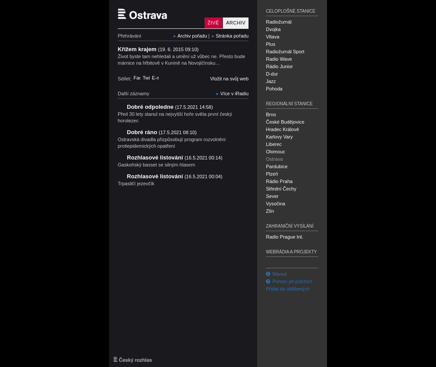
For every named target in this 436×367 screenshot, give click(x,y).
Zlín (270, 211)
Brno (271, 114)
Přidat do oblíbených (288, 288)
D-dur (272, 73)
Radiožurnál (279, 21)
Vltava (272, 36)
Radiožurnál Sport (285, 51)
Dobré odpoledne (170, 107)
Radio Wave (279, 59)
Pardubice (277, 166)
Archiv (235, 22)
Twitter (146, 77)
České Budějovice (285, 122)
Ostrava (274, 159)
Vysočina (275, 203)
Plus (270, 44)
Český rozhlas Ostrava (159, 14)
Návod (276, 274)
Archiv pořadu (192, 35)
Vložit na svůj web (229, 78)
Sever (272, 196)
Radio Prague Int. (284, 236)
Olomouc (275, 151)
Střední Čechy (281, 188)
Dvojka (273, 29)
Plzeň (272, 174)
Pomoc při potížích (289, 281)
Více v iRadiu (234, 93)
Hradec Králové (282, 129)
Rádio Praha (279, 181)
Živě (213, 22)
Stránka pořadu (232, 35)
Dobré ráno (162, 132)
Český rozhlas (132, 360)
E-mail (155, 77)
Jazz (271, 81)
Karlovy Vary (279, 136)
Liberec (274, 144)
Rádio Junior (279, 66)
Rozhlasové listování (174, 157)
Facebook (136, 77)
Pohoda (274, 88)
